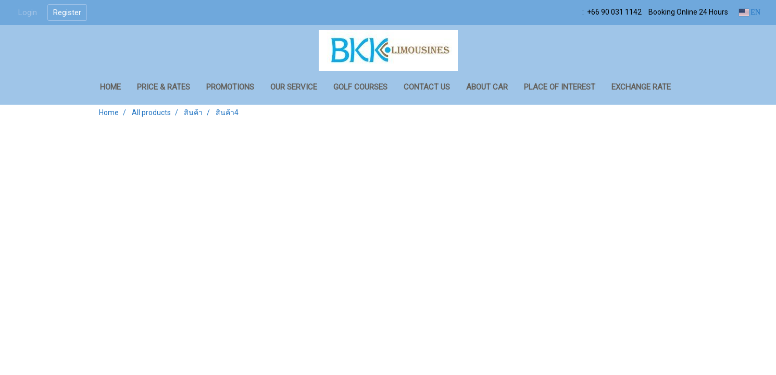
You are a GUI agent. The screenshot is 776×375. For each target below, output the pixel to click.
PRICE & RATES (163, 87)
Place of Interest (559, 87)
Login (27, 12)
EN (749, 12)
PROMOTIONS (230, 87)
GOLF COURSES (360, 87)
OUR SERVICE (293, 87)
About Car (487, 87)
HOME (110, 87)
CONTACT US (427, 87)
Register (67, 12)
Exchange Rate (641, 87)
